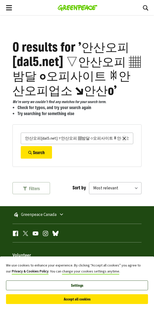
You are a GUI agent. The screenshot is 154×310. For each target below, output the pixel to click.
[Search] (77, 138)
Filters (31, 188)
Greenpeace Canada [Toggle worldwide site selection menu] (53, 215)
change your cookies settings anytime (90, 271)
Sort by (79, 187)
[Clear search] (124, 138)
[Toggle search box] (145, 7)
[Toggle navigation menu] (9, 7)
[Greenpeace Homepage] (78, 7)
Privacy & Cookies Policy (30, 271)
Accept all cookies (77, 299)
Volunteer (21, 255)
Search (36, 152)
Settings (77, 285)
